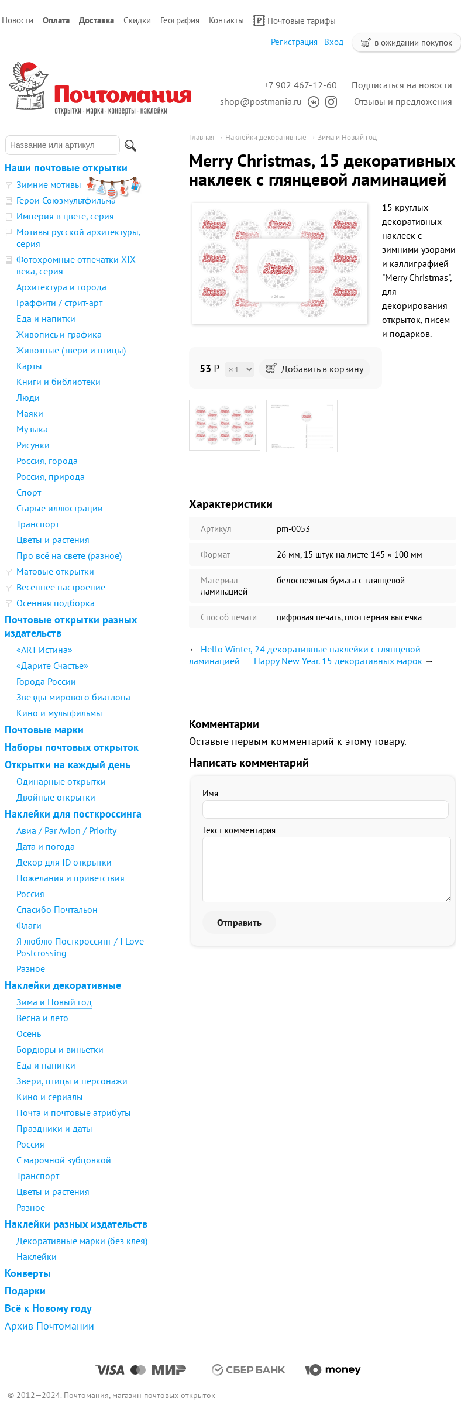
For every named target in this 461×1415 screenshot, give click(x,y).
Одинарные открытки (61, 781)
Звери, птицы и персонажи (72, 1081)
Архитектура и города (61, 287)
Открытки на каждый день (67, 764)
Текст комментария (239, 830)
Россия (30, 893)
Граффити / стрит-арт (59, 302)
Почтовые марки (44, 729)
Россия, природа (50, 476)
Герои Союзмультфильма (66, 200)
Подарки (25, 1290)
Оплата (56, 20)
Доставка (96, 20)
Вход (333, 41)
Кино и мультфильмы (59, 713)
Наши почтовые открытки (66, 167)
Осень (28, 1033)
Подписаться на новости (402, 85)
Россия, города (47, 460)
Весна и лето (42, 1018)
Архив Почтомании (49, 1325)
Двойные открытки (55, 797)
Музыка (32, 429)
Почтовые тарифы (294, 20)
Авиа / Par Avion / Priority (66, 830)
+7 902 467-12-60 (300, 85)
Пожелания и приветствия (70, 878)
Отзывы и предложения (403, 101)
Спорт (28, 492)
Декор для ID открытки (64, 862)
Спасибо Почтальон (57, 909)
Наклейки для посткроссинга (73, 813)
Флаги (29, 925)
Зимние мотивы (48, 184)
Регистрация (294, 41)
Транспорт (37, 524)
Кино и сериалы (49, 1097)
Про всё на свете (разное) (69, 555)
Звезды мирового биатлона (73, 697)
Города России (46, 681)
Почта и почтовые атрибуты (73, 1112)
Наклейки (36, 1256)
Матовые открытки (55, 571)
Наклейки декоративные (63, 985)
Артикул (216, 528)
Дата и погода (45, 846)
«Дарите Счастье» (52, 665)
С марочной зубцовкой (63, 1160)
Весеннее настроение (60, 587)
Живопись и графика (59, 334)
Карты (29, 366)
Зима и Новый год (54, 1002)
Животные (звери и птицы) (71, 350)
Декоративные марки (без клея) (81, 1240)
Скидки (137, 20)
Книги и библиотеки (58, 381)
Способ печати (229, 617)
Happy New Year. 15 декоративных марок (338, 661)
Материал (219, 580)
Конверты (28, 1273)
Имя (210, 793)
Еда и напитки (45, 318)
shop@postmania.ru (261, 101)
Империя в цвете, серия (65, 216)
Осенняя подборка (55, 603)
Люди (28, 397)
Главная (201, 137)
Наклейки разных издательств (76, 1224)
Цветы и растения (53, 539)
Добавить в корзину (314, 369)
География (179, 20)
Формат (215, 554)
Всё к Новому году (48, 1308)
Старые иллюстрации (59, 508)
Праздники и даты (54, 1128)
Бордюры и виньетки (60, 1049)
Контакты (226, 20)
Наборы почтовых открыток (72, 747)
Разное (30, 968)
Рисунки (33, 445)
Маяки (29, 413)
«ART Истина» (44, 649)
